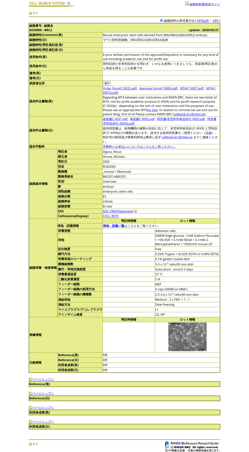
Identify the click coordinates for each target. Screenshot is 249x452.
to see (152, 110)
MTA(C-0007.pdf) (192, 88)
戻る (33, 13)
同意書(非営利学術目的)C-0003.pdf (181, 119)
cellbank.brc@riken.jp (189, 114)
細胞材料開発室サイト (202, 4)
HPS (216, 21)
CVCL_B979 (111, 216)
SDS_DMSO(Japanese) (118, 211)
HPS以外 (203, 21)
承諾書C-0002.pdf (142, 119)
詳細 (209, 133)
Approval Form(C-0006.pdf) (159, 88)
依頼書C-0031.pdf (115, 119)
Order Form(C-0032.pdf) (120, 88)
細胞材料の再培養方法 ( (178, 21)
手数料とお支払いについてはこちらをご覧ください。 (139, 146)
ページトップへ (41, 379)
